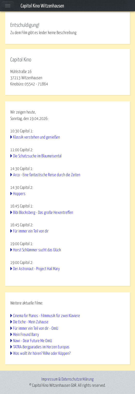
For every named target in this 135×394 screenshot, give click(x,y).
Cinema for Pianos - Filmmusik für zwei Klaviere (46, 316)
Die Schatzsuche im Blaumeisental (37, 156)
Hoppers (19, 194)
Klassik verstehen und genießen (36, 137)
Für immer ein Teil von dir (31, 231)
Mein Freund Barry (26, 335)
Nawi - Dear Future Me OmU (32, 341)
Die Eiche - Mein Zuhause (30, 322)
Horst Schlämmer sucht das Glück (37, 250)
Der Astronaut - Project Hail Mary (36, 269)
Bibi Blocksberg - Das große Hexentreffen (43, 213)
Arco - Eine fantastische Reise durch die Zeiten (46, 175)
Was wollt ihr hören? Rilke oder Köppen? (41, 353)
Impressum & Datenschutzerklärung (67, 379)
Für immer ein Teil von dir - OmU (35, 328)
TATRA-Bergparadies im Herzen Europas (41, 347)
